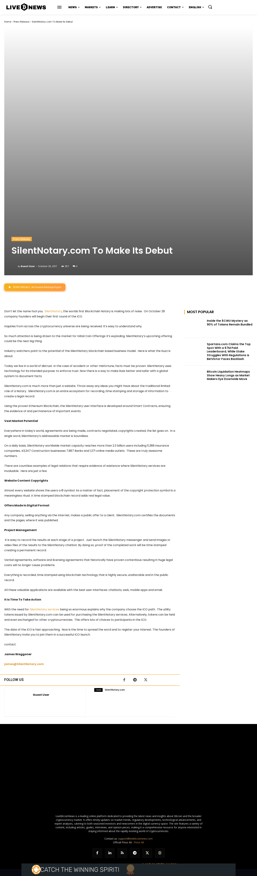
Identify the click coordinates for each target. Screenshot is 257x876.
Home (7, 21)
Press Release (21, 21)
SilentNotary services (44, 609)
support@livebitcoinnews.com (135, 838)
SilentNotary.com (115, 689)
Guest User (28, 266)
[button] (210, 7)
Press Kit (139, 842)
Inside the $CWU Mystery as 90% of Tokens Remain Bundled (229, 323)
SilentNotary (53, 311)
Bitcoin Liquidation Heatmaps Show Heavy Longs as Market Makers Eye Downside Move (228, 375)
